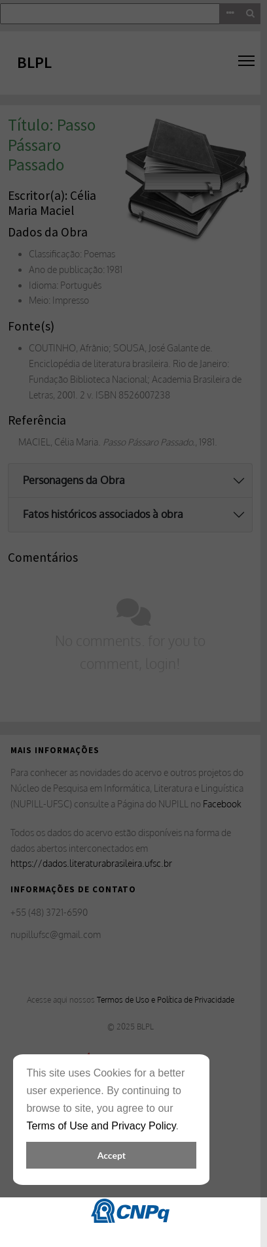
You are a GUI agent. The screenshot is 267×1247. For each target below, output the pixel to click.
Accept (112, 1155)
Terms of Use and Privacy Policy (100, 1125)
